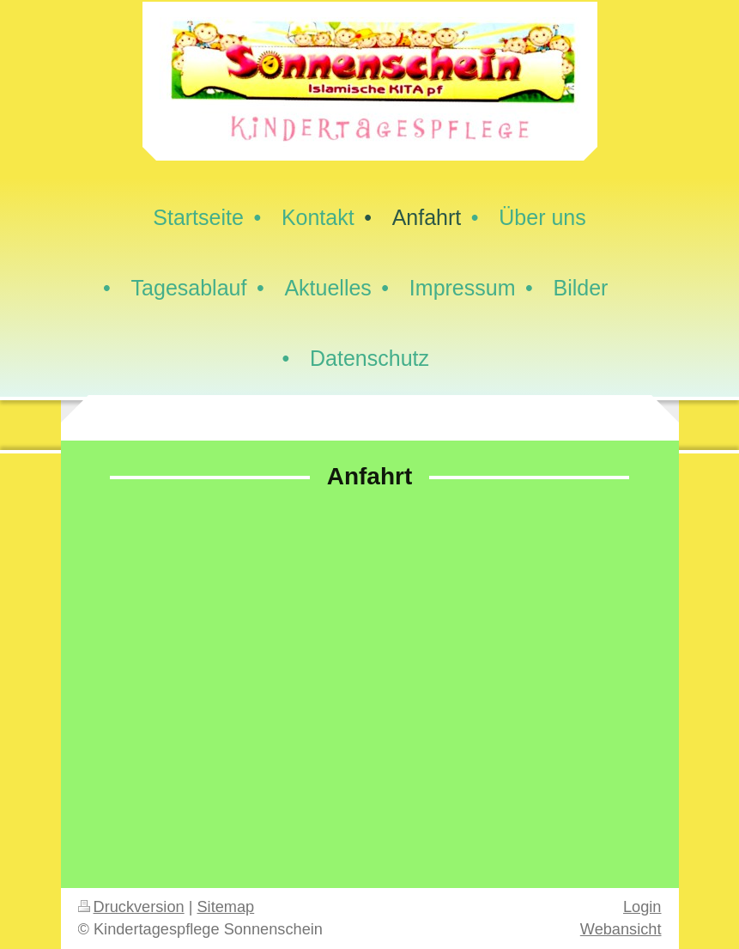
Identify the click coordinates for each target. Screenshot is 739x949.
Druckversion (131, 907)
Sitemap (225, 907)
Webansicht (621, 929)
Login (642, 907)
